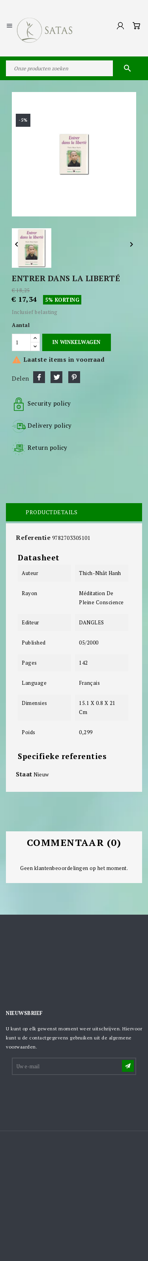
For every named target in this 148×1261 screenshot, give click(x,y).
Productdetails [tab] (51, 512)
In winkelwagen (76, 342)
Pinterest (74, 377)
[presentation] (73, 1095)
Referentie (33, 537)
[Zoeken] (74, 68)
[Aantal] (21, 342)
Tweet (56, 377)
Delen (39, 377)
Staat (24, 774)
